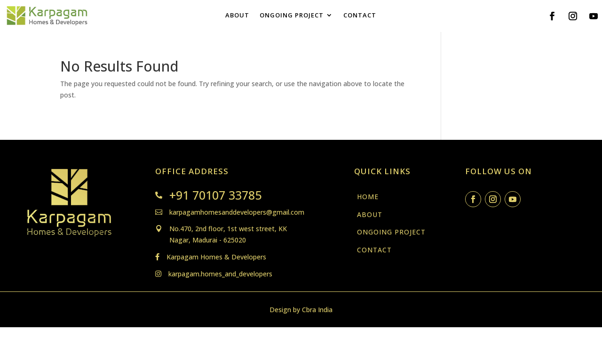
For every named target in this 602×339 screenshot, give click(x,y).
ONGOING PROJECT (292, 15)
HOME (368, 196)
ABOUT (237, 15)
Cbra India (317, 309)
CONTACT (359, 15)
